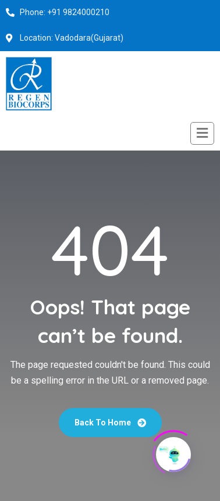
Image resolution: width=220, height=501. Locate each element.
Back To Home (110, 422)
